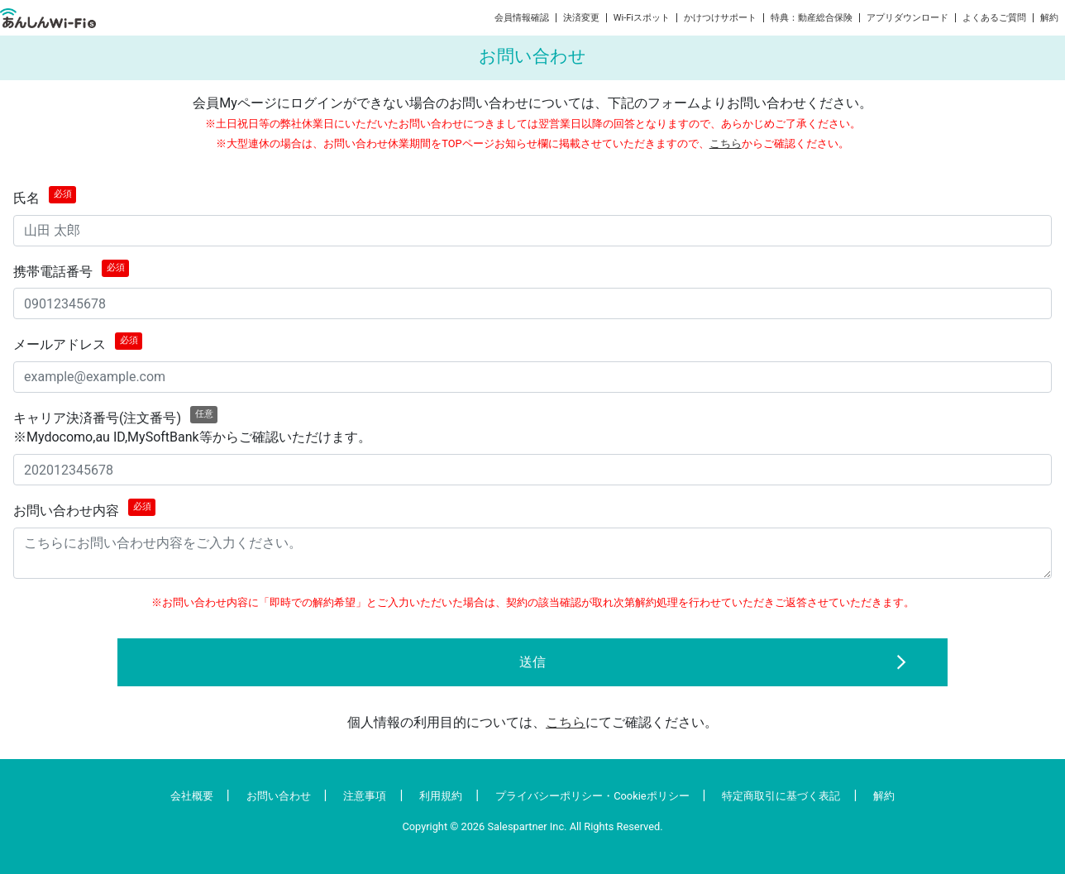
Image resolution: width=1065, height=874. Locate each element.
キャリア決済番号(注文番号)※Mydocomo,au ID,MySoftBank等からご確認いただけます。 (192, 426)
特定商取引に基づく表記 (781, 796)
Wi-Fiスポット (642, 17)
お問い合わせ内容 (84, 508)
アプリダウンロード (907, 17)
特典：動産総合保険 (811, 17)
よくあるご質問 (994, 17)
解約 (1049, 17)
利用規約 (440, 796)
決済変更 (581, 17)
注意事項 (364, 796)
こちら (725, 143)
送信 (532, 662)
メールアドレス (77, 342)
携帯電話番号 (71, 269)
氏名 (44, 196)
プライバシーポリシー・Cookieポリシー (592, 796)
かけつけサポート (720, 17)
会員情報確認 (521, 17)
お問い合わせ (278, 796)
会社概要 (191, 796)
